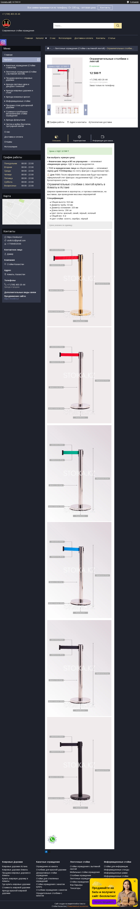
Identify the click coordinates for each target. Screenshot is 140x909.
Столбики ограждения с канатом (51, 890)
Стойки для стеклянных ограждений (47, 879)
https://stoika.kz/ (14, 237)
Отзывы (8, 142)
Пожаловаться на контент (77, 906)
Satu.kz (82, 904)
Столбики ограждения (80, 875)
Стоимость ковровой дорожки (16, 887)
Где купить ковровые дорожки (16, 884)
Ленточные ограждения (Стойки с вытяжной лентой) (80, 48)
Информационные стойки (18, 101)
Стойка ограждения (79, 882)
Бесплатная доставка (101, 122)
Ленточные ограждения (81, 878)
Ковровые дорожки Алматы (15, 870)
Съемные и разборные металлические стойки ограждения (17, 113)
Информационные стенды (116, 870)
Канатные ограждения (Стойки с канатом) (20, 66)
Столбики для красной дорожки (51, 870)
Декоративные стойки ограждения (46, 874)
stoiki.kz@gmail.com (16, 240)
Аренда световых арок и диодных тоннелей (17, 85)
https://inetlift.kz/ (11, 299)
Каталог (40, 38)
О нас (53, 38)
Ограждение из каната (47, 866)
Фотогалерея (65, 38)
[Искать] (118, 25)
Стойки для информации (116, 866)
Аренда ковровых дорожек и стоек (19, 91)
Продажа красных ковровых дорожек (19, 79)
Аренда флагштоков (15, 120)
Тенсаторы (75, 888)
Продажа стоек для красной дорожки (19, 106)
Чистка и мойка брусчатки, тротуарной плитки (18, 125)
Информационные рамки (116, 873)
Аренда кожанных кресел (18, 97)
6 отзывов (134, 2)
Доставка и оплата (83, 38)
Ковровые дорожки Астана (14, 866)
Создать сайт (6, 2)
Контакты (105, 7)
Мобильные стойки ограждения (85, 872)
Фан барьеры (76, 885)
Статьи (111, 38)
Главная (29, 38)
